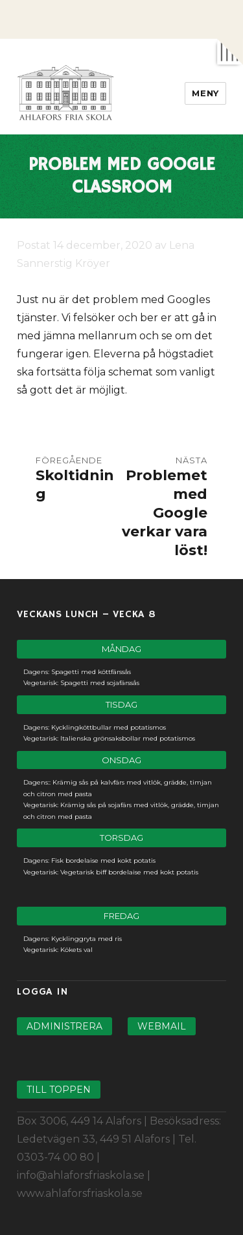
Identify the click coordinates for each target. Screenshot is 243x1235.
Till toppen (59, 1089)
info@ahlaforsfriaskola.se (81, 1175)
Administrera (64, 1026)
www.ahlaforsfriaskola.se (80, 1193)
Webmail (161, 1026)
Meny (205, 93)
